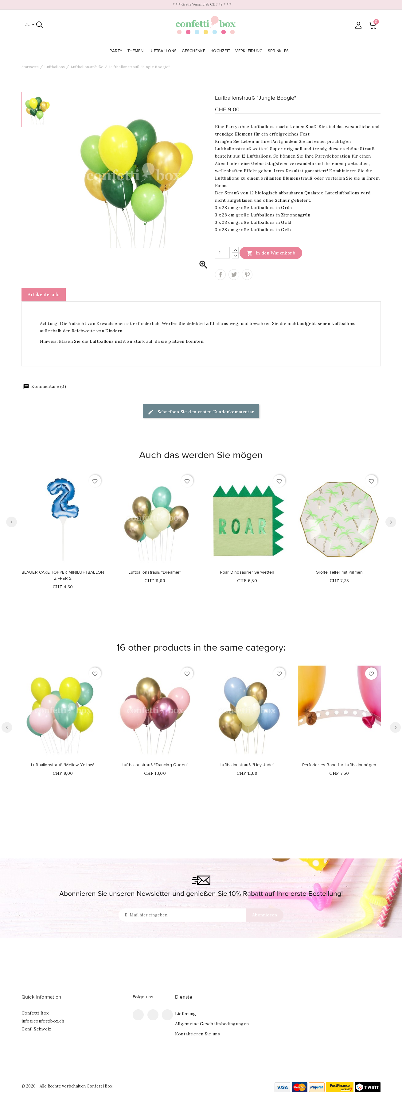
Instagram (167, 1014)
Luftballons (163, 51)
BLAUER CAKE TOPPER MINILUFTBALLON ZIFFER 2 (62, 575)
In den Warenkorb (271, 253)
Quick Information (41, 997)
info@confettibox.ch (42, 1021)
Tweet (234, 274)
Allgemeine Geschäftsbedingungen (212, 1023)
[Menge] (222, 252)
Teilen (220, 274)
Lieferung (185, 1013)
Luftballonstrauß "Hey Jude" (247, 765)
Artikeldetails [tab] (44, 294)
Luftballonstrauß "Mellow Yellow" (63, 765)
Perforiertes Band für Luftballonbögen (339, 765)
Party (117, 51)
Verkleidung (249, 51)
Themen (136, 51)
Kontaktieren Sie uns (197, 1034)
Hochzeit (221, 51)
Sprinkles (279, 51)
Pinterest (247, 274)
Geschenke (194, 51)
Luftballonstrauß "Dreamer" (154, 572)
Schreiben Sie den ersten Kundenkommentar (201, 412)
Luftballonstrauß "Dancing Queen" (155, 765)
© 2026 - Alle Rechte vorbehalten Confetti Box (67, 1086)
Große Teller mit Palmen (339, 572)
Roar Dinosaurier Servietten (247, 572)
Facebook (138, 1014)
